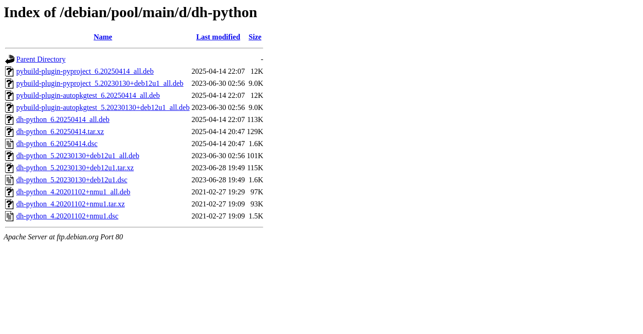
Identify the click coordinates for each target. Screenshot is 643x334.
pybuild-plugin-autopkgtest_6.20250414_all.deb (88, 95)
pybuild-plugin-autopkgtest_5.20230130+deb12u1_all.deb (102, 107)
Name (103, 37)
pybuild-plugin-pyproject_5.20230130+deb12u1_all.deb (99, 83)
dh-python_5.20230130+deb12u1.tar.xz (75, 168)
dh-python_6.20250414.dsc (56, 144)
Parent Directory (40, 59)
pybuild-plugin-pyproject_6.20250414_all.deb (85, 71)
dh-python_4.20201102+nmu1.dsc (67, 216)
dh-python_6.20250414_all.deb (63, 119)
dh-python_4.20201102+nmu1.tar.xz (70, 204)
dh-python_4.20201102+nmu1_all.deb (73, 192)
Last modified (218, 37)
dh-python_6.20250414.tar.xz (60, 131)
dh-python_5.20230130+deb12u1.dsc (71, 180)
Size (255, 37)
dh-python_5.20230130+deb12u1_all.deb (77, 156)
